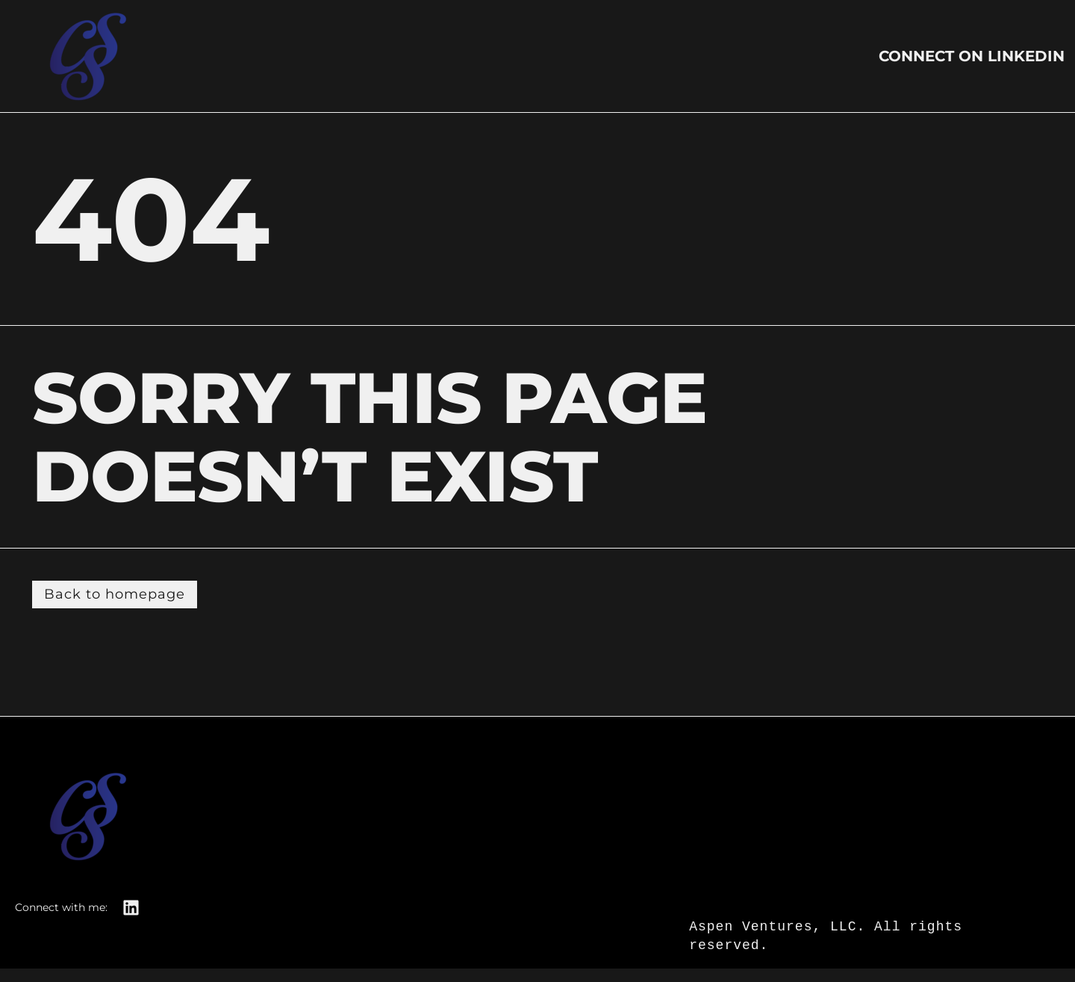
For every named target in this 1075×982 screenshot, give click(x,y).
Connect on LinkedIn (972, 56)
